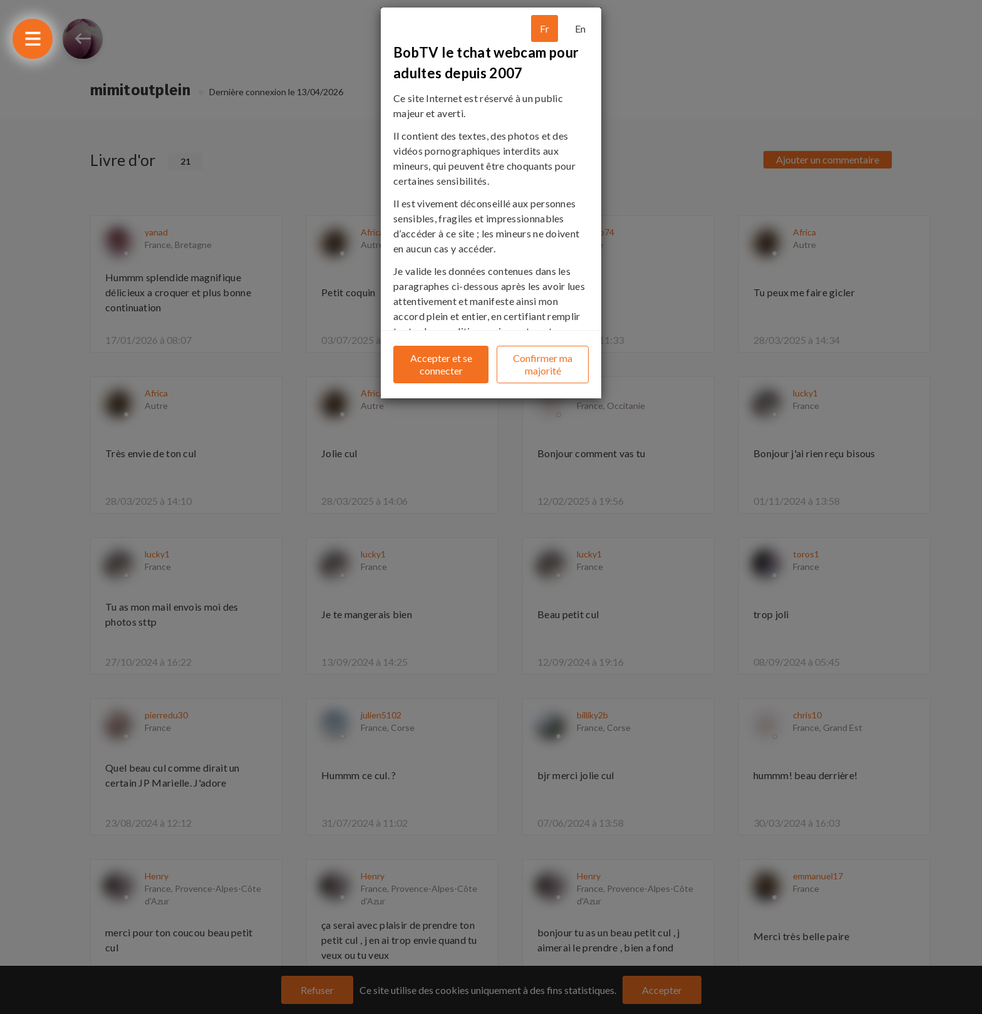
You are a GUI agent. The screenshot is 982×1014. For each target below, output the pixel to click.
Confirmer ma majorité (542, 364)
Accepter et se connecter (441, 364)
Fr (544, 28)
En (580, 28)
